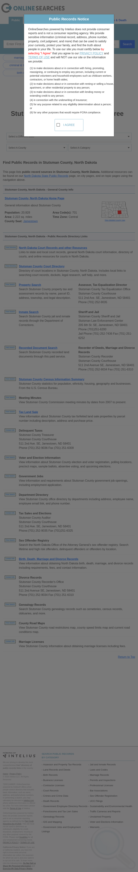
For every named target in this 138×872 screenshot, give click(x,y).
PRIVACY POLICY (91, 53)
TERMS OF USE (39, 57)
